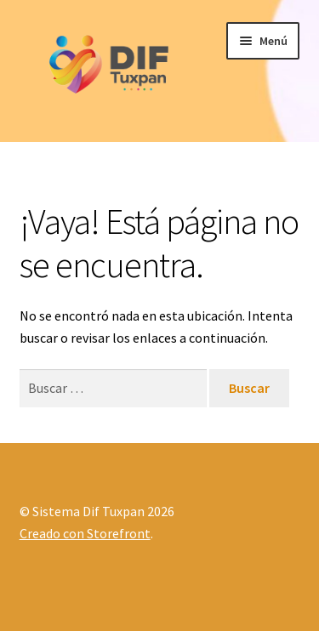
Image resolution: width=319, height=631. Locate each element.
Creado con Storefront (85, 533)
